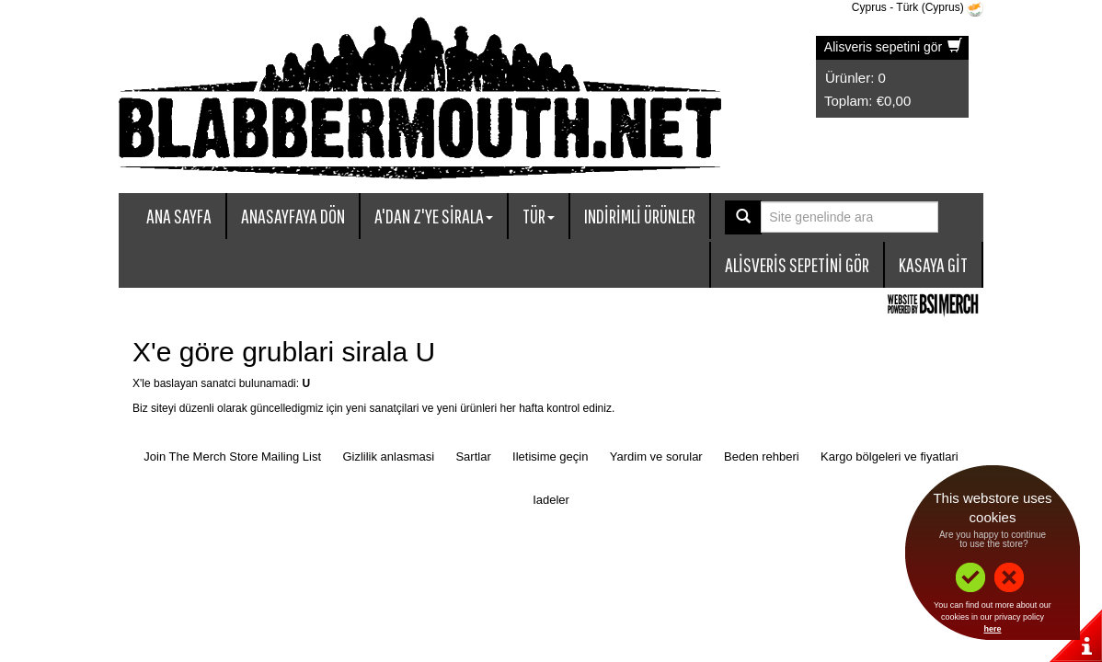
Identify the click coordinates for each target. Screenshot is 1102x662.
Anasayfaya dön (293, 215)
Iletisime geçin (550, 456)
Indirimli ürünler (639, 215)
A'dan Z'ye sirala (433, 215)
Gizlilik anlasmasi (388, 456)
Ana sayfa (179, 215)
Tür (538, 215)
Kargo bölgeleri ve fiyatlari (890, 456)
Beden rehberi (761, 456)
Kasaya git (933, 264)
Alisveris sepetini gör (893, 47)
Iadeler (551, 500)
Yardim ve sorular (656, 456)
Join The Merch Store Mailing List (232, 456)
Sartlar (472, 456)
